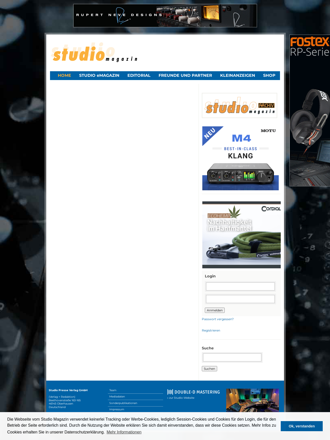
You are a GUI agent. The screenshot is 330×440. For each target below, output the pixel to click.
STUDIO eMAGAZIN (99, 75)
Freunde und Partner (185, 75)
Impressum (116, 409)
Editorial (139, 75)
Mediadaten (117, 396)
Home (64, 75)
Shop (269, 75)
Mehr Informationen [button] (124, 432)
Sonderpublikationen (123, 403)
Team (112, 390)
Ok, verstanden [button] (302, 426)
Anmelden (215, 310)
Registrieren (211, 330)
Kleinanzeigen (237, 75)
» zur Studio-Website (180, 397)
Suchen (209, 369)
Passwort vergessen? (218, 319)
